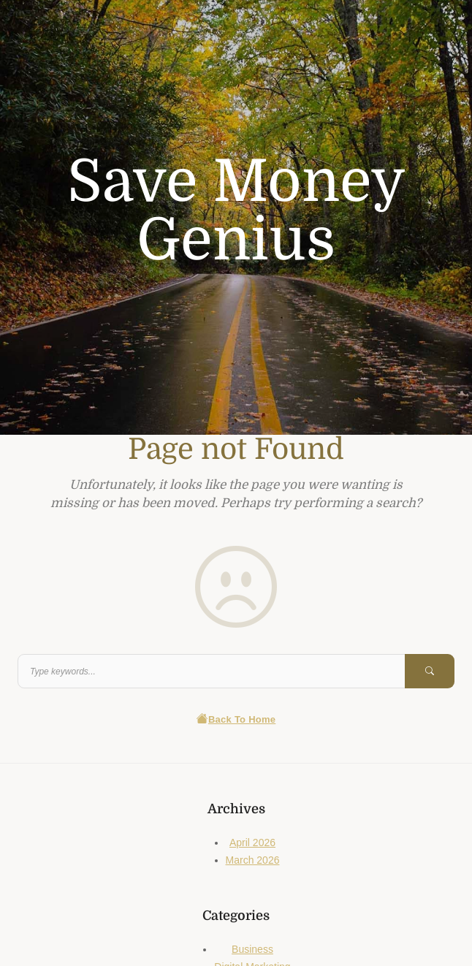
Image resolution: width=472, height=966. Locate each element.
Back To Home (236, 719)
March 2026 (253, 860)
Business (252, 949)
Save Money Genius (236, 211)
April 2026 (252, 842)
